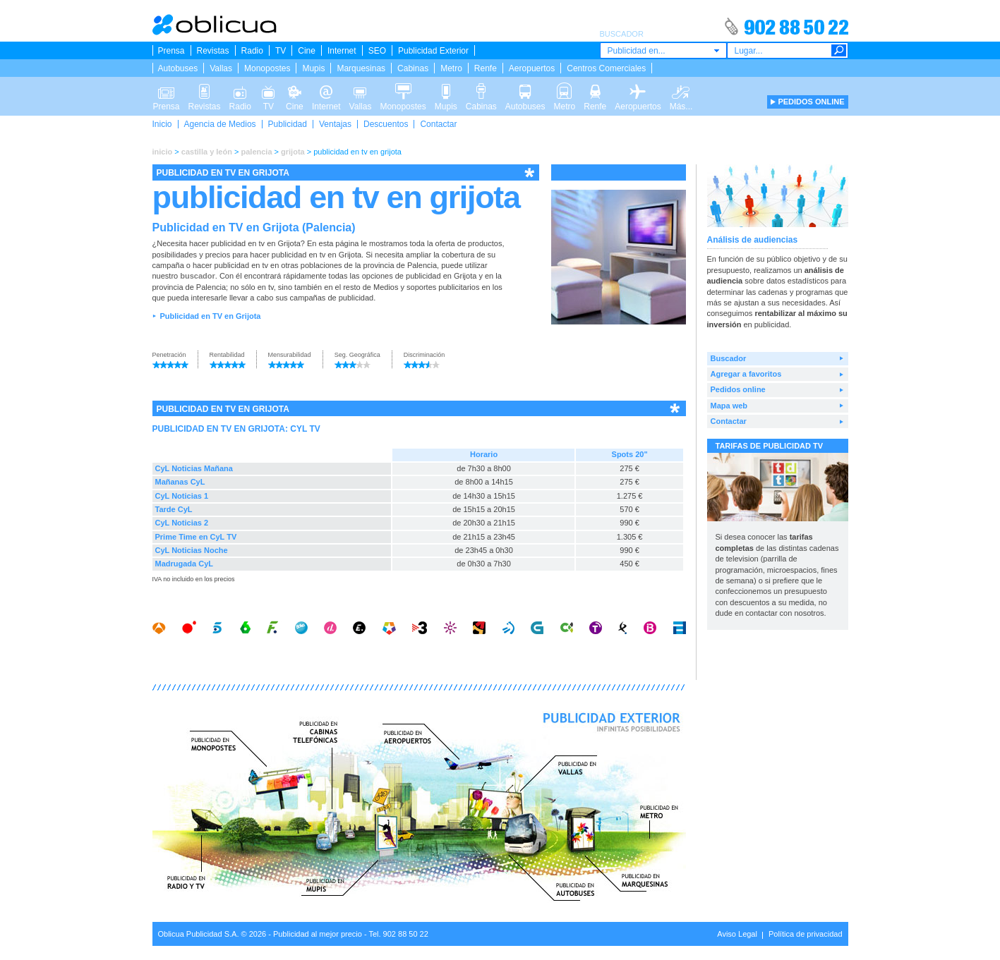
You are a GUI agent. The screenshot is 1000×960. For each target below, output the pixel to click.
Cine (306, 51)
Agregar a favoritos (746, 374)
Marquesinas (361, 68)
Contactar (438, 124)
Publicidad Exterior (433, 51)
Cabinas (412, 68)
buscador (197, 276)
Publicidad (287, 124)
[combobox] (663, 50)
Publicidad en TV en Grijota (209, 316)
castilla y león (206, 151)
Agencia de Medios (220, 124)
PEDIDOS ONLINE (811, 101)
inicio (162, 151)
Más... (681, 90)
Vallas (221, 68)
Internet (341, 51)
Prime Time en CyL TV (196, 537)
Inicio (162, 124)
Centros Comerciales (606, 68)
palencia (256, 151)
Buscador (729, 358)
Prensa (171, 51)
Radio (252, 51)
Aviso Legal (737, 934)
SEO (377, 51)
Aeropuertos (532, 68)
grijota (293, 151)
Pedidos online (738, 389)
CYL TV (305, 429)
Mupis (313, 68)
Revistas (213, 51)
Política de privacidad (806, 934)
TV (280, 51)
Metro (451, 68)
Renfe (485, 68)
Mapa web (729, 405)
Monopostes (267, 68)
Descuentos (385, 124)
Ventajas (335, 124)
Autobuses (178, 68)
